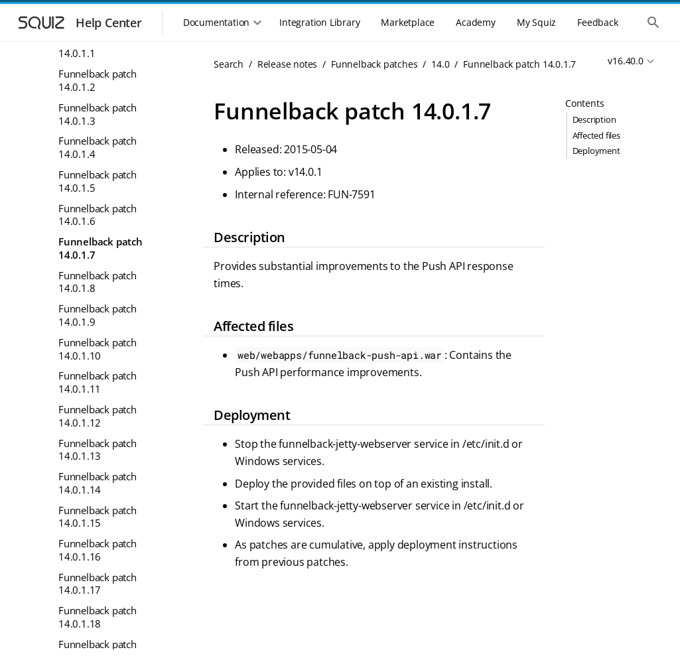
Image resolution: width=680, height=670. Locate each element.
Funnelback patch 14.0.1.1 (97, 47)
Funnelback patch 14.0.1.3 (97, 114)
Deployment (596, 151)
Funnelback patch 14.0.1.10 (97, 349)
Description (594, 119)
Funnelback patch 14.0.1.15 (97, 516)
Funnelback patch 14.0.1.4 (97, 147)
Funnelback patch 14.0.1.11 (97, 382)
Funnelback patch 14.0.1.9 (97, 315)
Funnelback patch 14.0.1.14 (97, 483)
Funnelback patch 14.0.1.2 (97, 80)
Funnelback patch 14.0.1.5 (97, 181)
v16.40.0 (625, 60)
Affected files (596, 135)
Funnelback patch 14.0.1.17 (97, 583)
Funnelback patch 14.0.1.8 (97, 282)
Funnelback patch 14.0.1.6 (97, 215)
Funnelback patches (374, 64)
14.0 (440, 64)
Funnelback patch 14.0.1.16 (97, 550)
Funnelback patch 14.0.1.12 (97, 416)
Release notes (287, 64)
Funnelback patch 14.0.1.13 (97, 449)
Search (228, 64)
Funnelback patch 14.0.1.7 (100, 248)
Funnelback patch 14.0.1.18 (97, 617)
